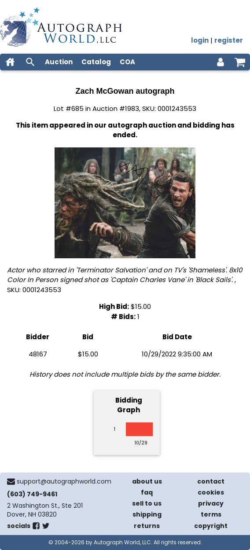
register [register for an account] (228, 40)
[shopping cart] (240, 62)
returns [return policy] (147, 525)
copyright (211, 525)
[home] (10, 62)
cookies (211, 492)
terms (211, 514)
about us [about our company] (147, 481)
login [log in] (200, 40)
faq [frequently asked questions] (147, 492)
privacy (211, 503)
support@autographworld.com (64, 481)
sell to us (147, 503)
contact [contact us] (210, 481)
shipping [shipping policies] (147, 514)
